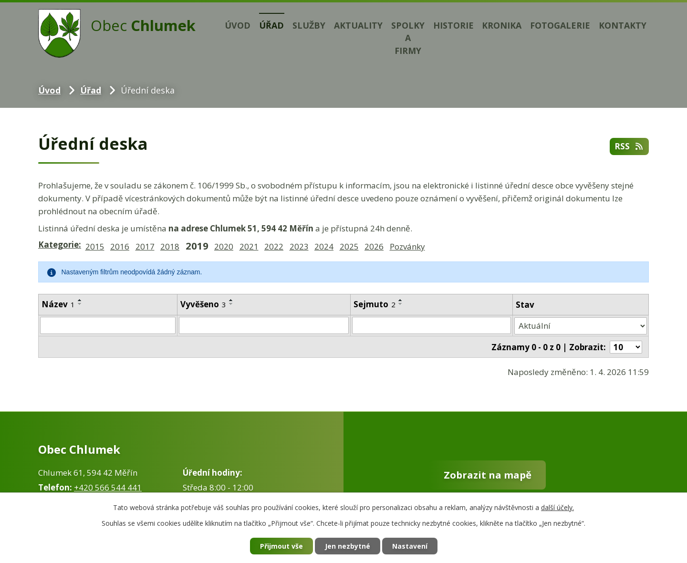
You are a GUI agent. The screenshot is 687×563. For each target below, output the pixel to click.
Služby (308, 25)
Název (58, 304)
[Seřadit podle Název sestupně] (80, 304)
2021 (249, 246)
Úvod (237, 25)
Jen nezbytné (347, 546)
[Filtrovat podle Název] (108, 325)
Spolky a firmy (408, 38)
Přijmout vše (281, 546)
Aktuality (358, 25)
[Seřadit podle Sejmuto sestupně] (401, 304)
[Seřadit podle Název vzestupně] (80, 300)
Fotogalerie (560, 25)
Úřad (271, 25)
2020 (223, 246)
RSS (629, 146)
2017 (145, 246)
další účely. (557, 507)
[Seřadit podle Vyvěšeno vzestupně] (231, 300)
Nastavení (409, 546)
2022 (273, 246)
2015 (94, 246)
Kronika (501, 25)
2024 (323, 246)
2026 (374, 246)
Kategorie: (59, 244)
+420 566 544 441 (108, 486)
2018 (169, 246)
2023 (299, 246)
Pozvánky (407, 246)
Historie (453, 25)
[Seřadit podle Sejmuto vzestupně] (401, 300)
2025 (349, 246)
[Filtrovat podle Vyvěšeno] (263, 325)
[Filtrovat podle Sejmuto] (431, 325)
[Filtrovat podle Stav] (580, 325)
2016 (119, 246)
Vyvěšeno (203, 304)
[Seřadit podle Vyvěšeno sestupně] (231, 304)
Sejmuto (375, 304)
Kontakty (622, 25)
